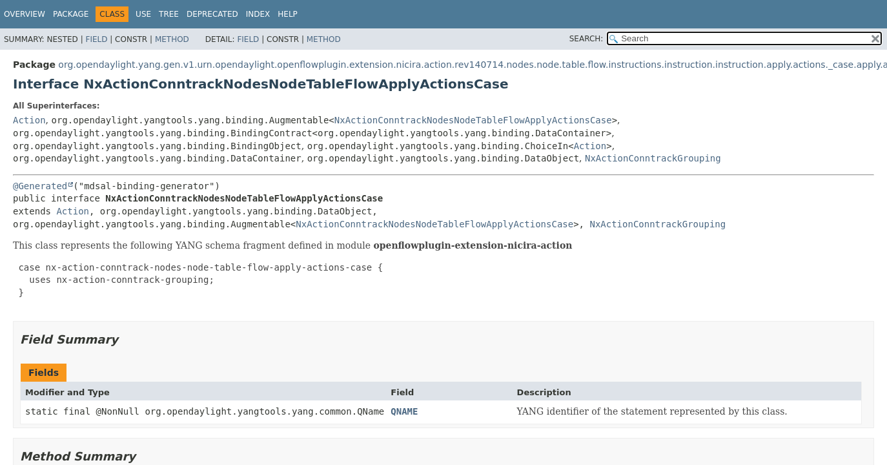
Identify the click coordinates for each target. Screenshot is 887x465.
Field (96, 39)
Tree (169, 14)
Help (288, 14)
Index (258, 14)
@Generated (40, 186)
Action (29, 120)
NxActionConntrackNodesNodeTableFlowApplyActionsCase (473, 120)
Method (172, 39)
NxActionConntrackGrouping (653, 158)
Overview (24, 14)
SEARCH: (586, 38)
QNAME (404, 411)
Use (143, 14)
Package (70, 14)
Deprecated (212, 14)
